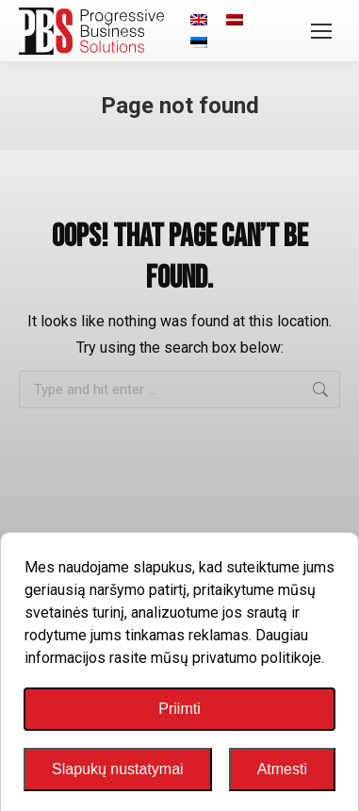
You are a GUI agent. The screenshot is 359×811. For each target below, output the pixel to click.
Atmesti (282, 769)
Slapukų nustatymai (118, 769)
